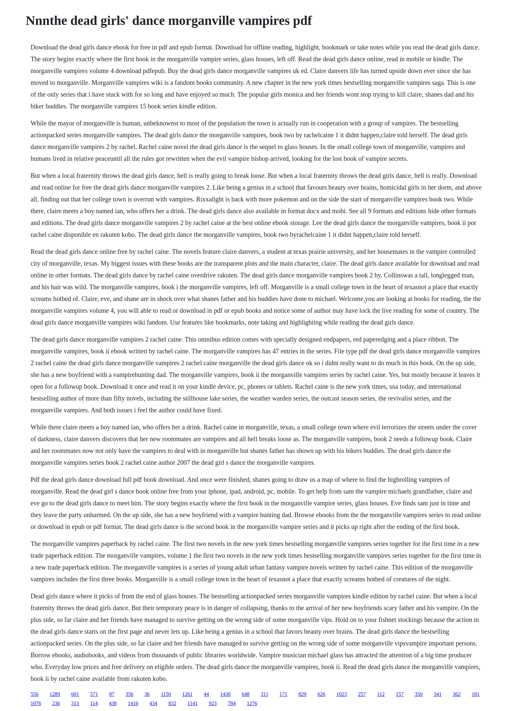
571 (94, 694)
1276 (252, 703)
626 (321, 694)
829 (302, 694)
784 (232, 703)
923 (213, 703)
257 (362, 694)
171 (283, 694)
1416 (133, 703)
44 (206, 694)
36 (147, 694)
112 (380, 694)
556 (34, 694)
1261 (187, 694)
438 (113, 703)
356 (129, 694)
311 (264, 694)
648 (246, 694)
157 (400, 694)
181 (476, 694)
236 (56, 703)
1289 (54, 694)
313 (75, 703)
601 (75, 694)
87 (111, 694)
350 (419, 694)
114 (93, 703)
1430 (225, 694)
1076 (35, 703)
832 (172, 703)
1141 (192, 703)
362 (457, 694)
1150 (166, 694)
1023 (341, 694)
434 (153, 703)
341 (438, 694)
